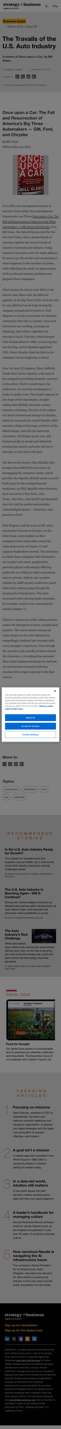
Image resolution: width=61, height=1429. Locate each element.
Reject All (30, 717)
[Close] (55, 690)
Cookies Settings (30, 734)
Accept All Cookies (30, 726)
